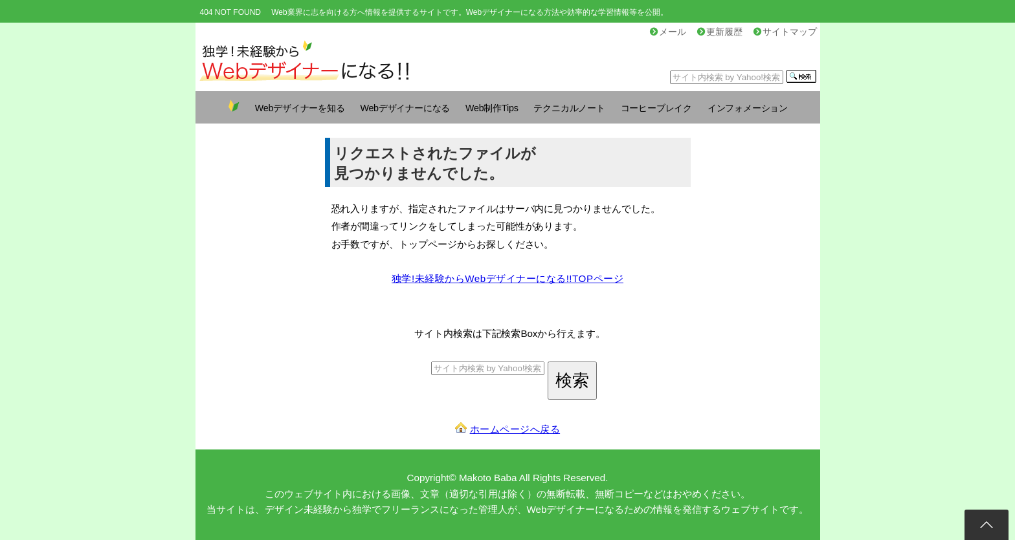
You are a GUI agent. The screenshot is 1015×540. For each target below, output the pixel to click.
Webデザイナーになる (405, 108)
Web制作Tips (492, 108)
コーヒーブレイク (656, 108)
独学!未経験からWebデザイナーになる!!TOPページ (507, 278)
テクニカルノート (569, 108)
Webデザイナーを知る (300, 108)
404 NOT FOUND (230, 12)
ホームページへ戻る (515, 429)
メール (668, 32)
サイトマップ (785, 32)
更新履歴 (719, 32)
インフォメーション (748, 108)
